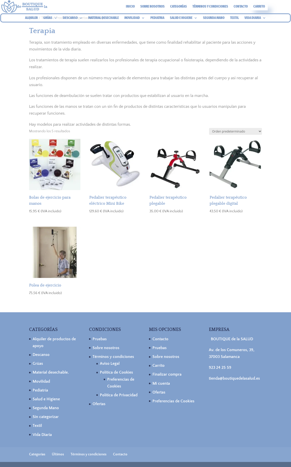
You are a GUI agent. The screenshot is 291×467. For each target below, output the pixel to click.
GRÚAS (47, 18)
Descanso (41, 354)
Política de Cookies (116, 372)
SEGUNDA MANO (214, 18)
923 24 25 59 (220, 367)
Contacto (241, 7)
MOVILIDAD (132, 18)
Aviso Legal (110, 363)
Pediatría (40, 390)
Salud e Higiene (46, 399)
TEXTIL (234, 18)
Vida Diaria (42, 434)
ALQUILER (31, 18)
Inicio (130, 7)
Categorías (178, 7)
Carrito (259, 7)
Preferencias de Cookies (173, 401)
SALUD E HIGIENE (181, 18)
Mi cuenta (161, 383)
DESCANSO (70, 18)
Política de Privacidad (119, 395)
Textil (37, 425)
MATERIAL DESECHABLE (103, 18)
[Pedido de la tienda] (235, 131)
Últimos (58, 454)
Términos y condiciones (210, 7)
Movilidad (41, 381)
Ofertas (99, 404)
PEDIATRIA (157, 18)
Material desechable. (51, 372)
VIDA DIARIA (252, 18)
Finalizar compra (167, 374)
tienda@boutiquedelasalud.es (234, 378)
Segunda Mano (46, 408)
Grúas (38, 363)
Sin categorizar (46, 416)
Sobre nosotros (152, 7)
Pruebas (100, 339)
